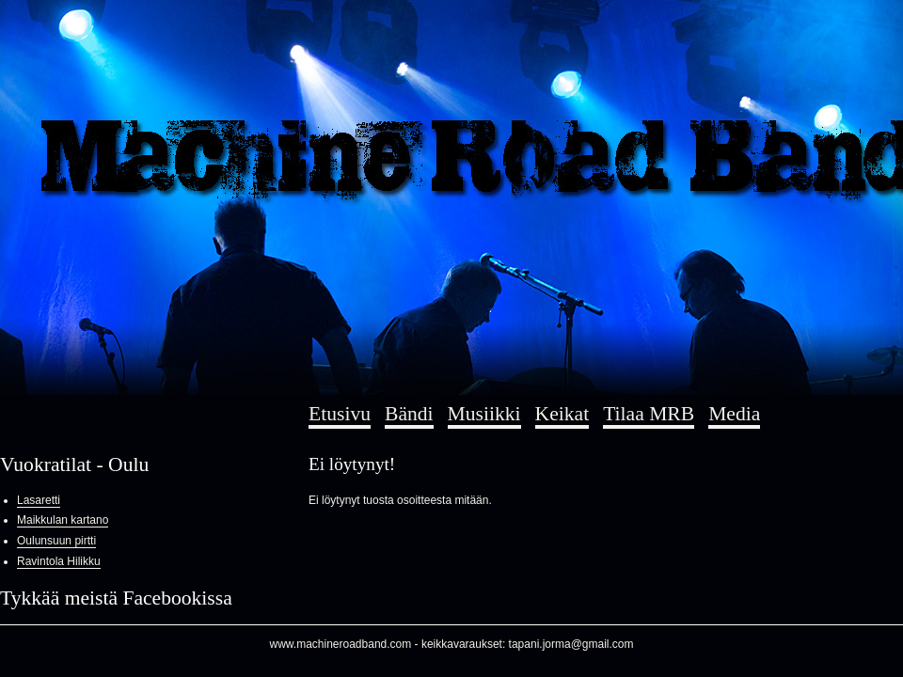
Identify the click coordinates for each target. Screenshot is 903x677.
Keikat (562, 413)
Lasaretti (38, 500)
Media (734, 413)
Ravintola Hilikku (59, 561)
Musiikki (484, 413)
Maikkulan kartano (62, 520)
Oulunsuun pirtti (56, 540)
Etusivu (340, 413)
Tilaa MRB (648, 413)
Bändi (409, 413)
